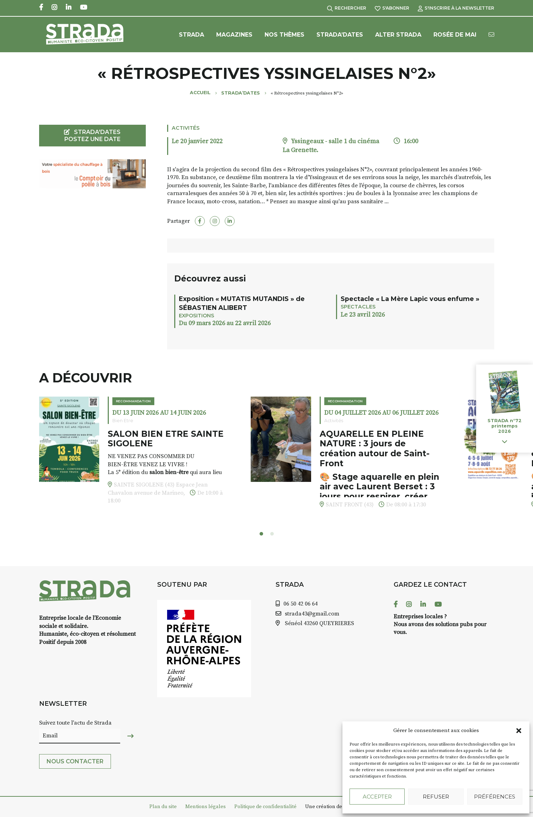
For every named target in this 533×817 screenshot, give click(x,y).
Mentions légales (205, 806)
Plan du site (163, 806)
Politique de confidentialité (265, 806)
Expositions (196, 315)
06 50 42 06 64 (300, 603)
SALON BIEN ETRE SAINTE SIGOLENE (166, 439)
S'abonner (392, 8)
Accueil (200, 92)
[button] (518, 730)
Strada (191, 34)
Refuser (436, 796)
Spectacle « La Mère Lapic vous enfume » (410, 298)
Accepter (377, 796)
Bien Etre (122, 420)
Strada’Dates (339, 34)
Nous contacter (75, 761)
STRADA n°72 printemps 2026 (504, 426)
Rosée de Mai (454, 34)
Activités (185, 128)
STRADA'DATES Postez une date (92, 135)
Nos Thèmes (284, 34)
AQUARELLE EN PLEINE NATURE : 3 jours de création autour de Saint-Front (375, 448)
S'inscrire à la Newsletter (456, 8)
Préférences (494, 796)
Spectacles (358, 306)
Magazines (234, 34)
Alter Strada (398, 34)
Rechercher (346, 8)
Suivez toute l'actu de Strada (75, 722)
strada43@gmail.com (312, 613)
